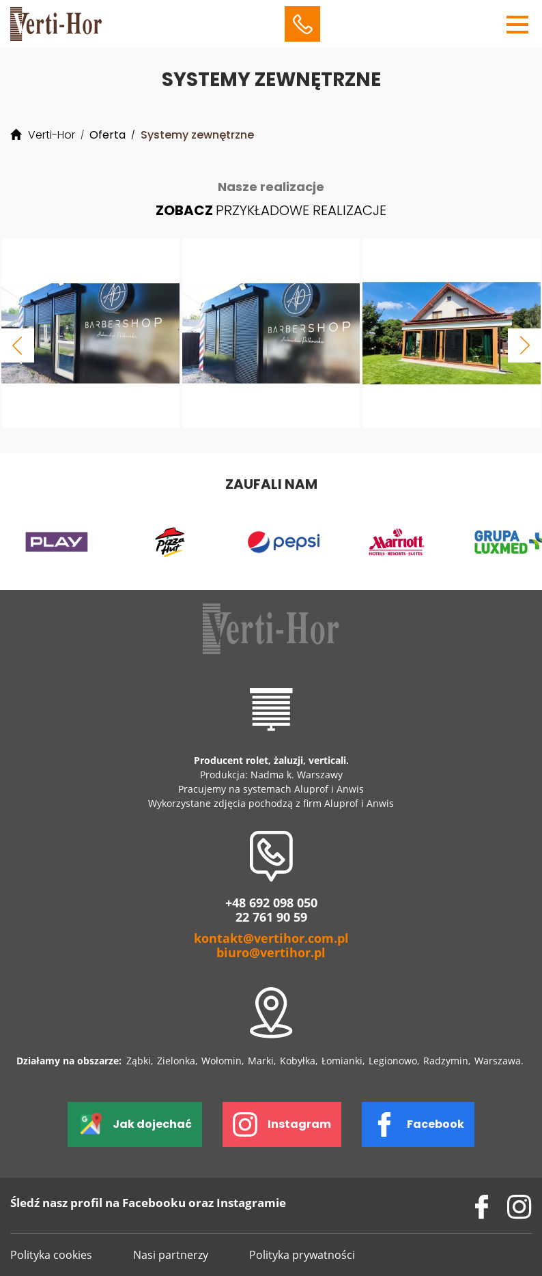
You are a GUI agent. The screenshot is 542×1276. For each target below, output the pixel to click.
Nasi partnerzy (170, 1254)
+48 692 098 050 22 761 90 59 (271, 910)
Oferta (107, 135)
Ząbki (138, 1060)
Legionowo (393, 1060)
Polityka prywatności (302, 1254)
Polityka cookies (51, 1254)
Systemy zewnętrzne (197, 135)
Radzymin (445, 1060)
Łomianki (342, 1060)
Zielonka (176, 1060)
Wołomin (221, 1060)
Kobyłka (297, 1060)
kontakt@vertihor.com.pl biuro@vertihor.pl (271, 945)
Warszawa (497, 1060)
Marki (261, 1060)
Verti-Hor (51, 135)
